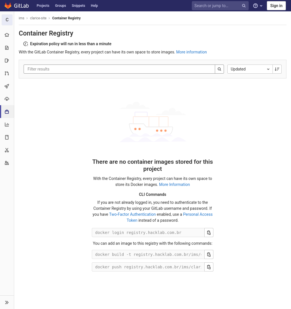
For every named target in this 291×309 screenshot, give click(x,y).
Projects (43, 6)
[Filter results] (62, 69)
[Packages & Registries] (7, 111)
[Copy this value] (208, 232)
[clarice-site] (7, 19)
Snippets (78, 6)
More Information (174, 184)
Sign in (276, 5)
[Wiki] (7, 137)
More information (191, 52)
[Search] (219, 69)
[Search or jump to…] (221, 5)
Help (94, 6)
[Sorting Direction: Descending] (277, 69)
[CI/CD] (7, 86)
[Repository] (7, 47)
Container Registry (66, 18)
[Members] (7, 162)
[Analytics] (7, 124)
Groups (60, 6)
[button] (7, 302)
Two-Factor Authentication (132, 214)
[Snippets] (7, 150)
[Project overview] (7, 34)
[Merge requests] (7, 73)
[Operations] (7, 98)
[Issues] (7, 60)
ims (21, 18)
